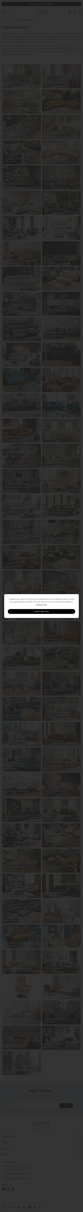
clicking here (41, 604)
